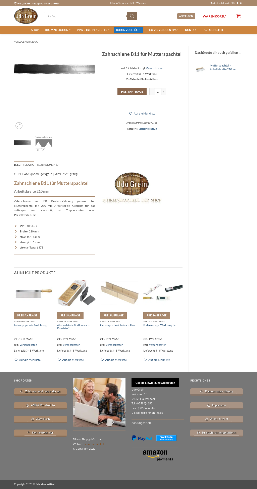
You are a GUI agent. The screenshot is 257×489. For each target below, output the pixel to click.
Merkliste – (215, 30)
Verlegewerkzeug (26, 41)
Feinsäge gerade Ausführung (30, 324)
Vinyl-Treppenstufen (93, 30)
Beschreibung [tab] (23, 164)
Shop (35, 30)
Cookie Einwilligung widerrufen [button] (155, 382)
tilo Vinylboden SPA (163, 30)
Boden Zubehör (128, 30)
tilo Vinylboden (58, 30)
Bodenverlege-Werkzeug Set (159, 324)
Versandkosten (154, 68)
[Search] (132, 16)
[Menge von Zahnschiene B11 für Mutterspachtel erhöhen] (163, 91)
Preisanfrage (132, 91)
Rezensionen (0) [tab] (46, 164)
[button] (186, 16)
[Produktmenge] (157, 91)
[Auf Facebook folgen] (238, 3)
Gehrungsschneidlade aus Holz (117, 324)
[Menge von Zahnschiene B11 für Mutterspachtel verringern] (151, 91)
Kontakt (191, 30)
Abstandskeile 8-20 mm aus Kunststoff (73, 326)
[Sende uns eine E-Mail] (241, 3)
